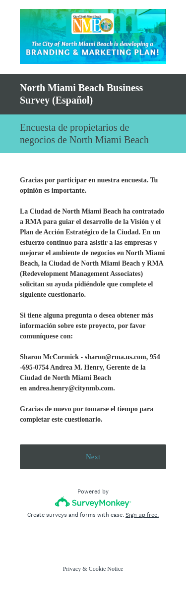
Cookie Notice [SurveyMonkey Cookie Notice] (106, 568)
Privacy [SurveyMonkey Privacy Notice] (72, 568)
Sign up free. (142, 515)
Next (93, 457)
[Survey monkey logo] (93, 502)
